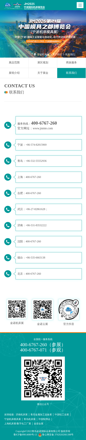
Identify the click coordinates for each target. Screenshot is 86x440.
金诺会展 (38, 423)
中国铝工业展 (62, 414)
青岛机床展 (30, 419)
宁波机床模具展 (12, 419)
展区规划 (42, 62)
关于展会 (42, 72)
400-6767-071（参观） (43, 349)
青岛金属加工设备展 (41, 414)
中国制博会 (44, 419)
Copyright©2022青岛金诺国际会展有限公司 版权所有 (43, 431)
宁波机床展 (43, 54)
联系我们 (70, 54)
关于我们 (57, 54)
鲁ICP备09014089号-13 (25, 434)
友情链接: (9, 414)
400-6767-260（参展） (43, 344)
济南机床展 (22, 414)
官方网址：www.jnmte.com (35, 128)
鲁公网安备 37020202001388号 (55, 435)
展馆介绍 (14, 72)
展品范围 (14, 62)
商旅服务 (71, 62)
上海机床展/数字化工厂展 (17, 423)
